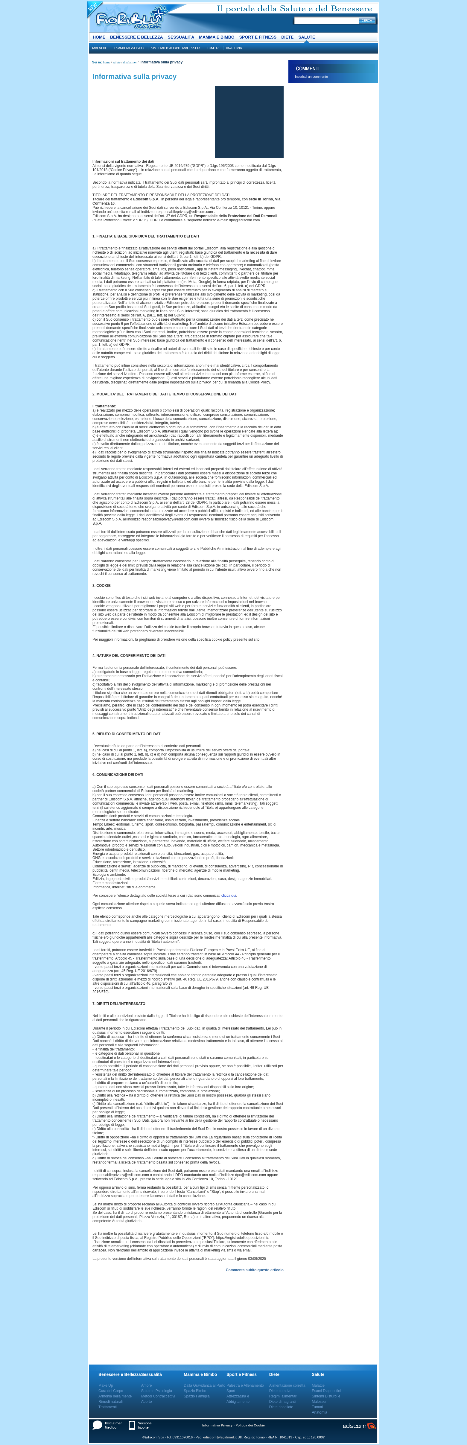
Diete (287, 37)
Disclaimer (130, 62)
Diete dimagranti (282, 1402)
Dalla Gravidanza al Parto (204, 1385)
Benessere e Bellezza (136, 37)
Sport (230, 1391)
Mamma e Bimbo (216, 37)
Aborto (146, 1402)
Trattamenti (107, 1407)
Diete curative (280, 1391)
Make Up (105, 1385)
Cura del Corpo (110, 1391)
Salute (306, 37)
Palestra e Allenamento (245, 1385)
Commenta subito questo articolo (255, 1270)
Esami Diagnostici (129, 48)
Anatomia (234, 48)
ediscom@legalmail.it (220, 1437)
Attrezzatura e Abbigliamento (238, 1399)
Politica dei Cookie (250, 1425)
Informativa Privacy (217, 1425)
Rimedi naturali (110, 1402)
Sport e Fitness (257, 37)
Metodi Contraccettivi (158, 1396)
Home (99, 37)
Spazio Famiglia (196, 1396)
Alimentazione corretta (287, 1385)
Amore (146, 1385)
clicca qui (228, 895)
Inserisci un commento (311, 76)
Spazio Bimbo (195, 1391)
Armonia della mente (115, 1396)
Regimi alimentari (283, 1396)
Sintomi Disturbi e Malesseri (175, 48)
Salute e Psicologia (156, 1391)
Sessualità (181, 37)
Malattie (99, 48)
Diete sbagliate (281, 1407)
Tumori (213, 48)
